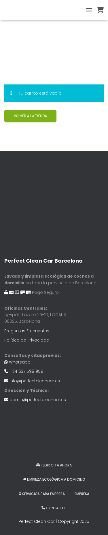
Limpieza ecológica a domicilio (54, 479)
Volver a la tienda (30, 116)
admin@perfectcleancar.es (38, 400)
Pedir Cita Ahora (54, 465)
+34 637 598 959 (26, 371)
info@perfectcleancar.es (35, 381)
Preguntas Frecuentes (26, 331)
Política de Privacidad (26, 340)
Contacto (54, 508)
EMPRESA (82, 493)
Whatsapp (20, 362)
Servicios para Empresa (42, 493)
